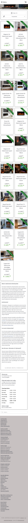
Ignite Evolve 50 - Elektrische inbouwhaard (21, 95)
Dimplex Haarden (4, 478)
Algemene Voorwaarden (6, 496)
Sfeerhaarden (3, 424)
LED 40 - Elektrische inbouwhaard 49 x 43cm (21, 37)
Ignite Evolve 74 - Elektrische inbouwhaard (7, 95)
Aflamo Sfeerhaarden (5, 426)
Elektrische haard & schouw (6, 451)
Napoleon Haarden (5, 491)
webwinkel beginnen (8, 520)
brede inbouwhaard (8, 336)
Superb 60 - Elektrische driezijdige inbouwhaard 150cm (7, 267)
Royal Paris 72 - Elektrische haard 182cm (21, 206)
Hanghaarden (3, 508)
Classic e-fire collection (5, 458)
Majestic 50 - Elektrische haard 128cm (21, 123)
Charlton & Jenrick (4, 488)
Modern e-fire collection (6, 457)
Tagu (2, 483)
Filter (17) (14, 13)
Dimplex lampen (4, 467)
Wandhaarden (4, 505)
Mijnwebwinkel (21, 520)
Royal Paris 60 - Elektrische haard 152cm (21, 178)
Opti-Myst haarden (5, 506)
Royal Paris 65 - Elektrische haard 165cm (7, 206)
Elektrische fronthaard (5, 430)
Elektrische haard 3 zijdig (6, 433)
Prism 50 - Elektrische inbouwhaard (7, 123)
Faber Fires (3, 479)
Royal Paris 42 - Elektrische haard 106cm (21, 151)
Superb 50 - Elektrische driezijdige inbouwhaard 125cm (21, 235)
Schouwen (3, 510)
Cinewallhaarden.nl (5, 438)
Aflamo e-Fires (4, 481)
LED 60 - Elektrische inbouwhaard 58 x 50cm (7, 66)
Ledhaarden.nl (4, 420)
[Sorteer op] (14, 16)
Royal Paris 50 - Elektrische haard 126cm (7, 178)
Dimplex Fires (3, 423)
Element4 (2, 482)
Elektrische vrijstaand (5, 450)
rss (25, 517)
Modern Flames (4, 421)
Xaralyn (2, 485)
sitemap (22, 517)
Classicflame (3, 476)
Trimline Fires (3, 486)
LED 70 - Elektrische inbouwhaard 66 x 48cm (21, 66)
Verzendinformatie (5, 498)
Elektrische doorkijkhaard (6, 434)
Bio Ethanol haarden (5, 509)
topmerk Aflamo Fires (8, 325)
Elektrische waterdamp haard (7, 453)
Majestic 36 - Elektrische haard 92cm (7, 36)
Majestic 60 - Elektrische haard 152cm (7, 151)
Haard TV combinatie (5, 443)
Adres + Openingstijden (6, 499)
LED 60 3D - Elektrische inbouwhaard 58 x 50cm (7, 235)
